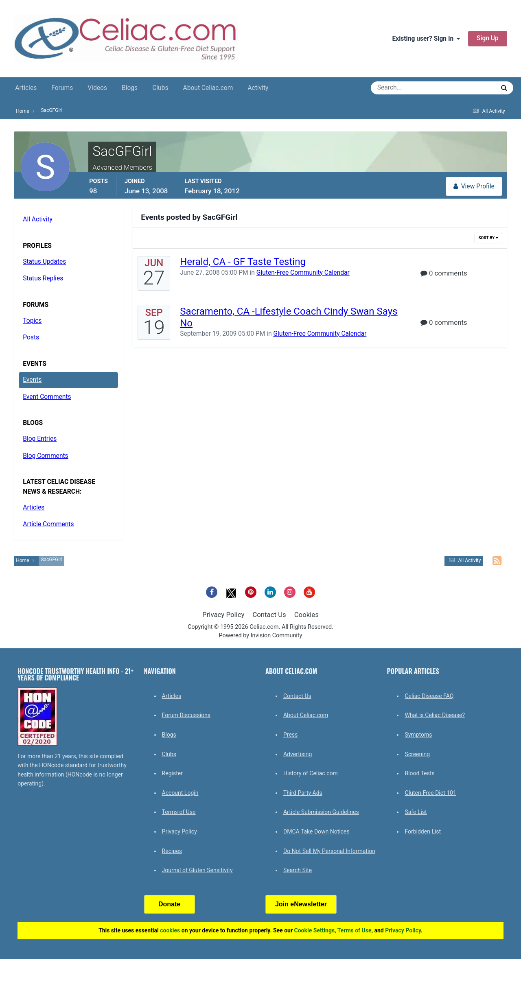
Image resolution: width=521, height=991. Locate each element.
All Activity (38, 219)
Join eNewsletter (301, 904)
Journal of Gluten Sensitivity (197, 870)
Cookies (306, 614)
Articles (26, 88)
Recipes (172, 851)
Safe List (416, 812)
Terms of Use (179, 812)
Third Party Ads (302, 793)
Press (290, 734)
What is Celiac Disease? (435, 715)
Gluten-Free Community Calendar (303, 272)
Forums (62, 88)
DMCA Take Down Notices (316, 831)
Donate (169, 904)
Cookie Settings (314, 930)
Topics (32, 320)
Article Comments (48, 524)
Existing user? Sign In (426, 38)
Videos (97, 88)
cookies (170, 930)
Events (32, 379)
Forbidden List (423, 831)
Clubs (160, 88)
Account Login (180, 793)
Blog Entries (40, 438)
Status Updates (44, 261)
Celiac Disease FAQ (429, 696)
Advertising (297, 754)
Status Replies (43, 278)
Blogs (130, 88)
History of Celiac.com (310, 773)
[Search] (403, 87)
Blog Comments (45, 455)
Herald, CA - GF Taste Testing (243, 261)
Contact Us (269, 614)
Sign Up (488, 38)
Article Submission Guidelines (321, 812)
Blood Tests (419, 773)
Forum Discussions (186, 715)
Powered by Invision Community (260, 635)
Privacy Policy (223, 614)
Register (172, 773)
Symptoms (418, 734)
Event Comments (47, 396)
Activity (257, 88)
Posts (31, 337)
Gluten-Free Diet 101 (430, 793)
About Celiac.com (208, 88)
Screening (417, 754)
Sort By (488, 238)
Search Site (297, 870)
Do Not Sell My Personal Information (329, 851)
